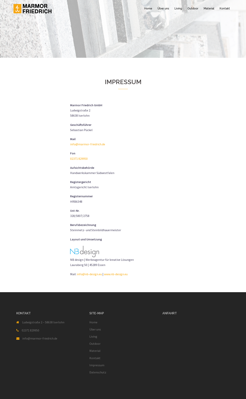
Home (148, 8)
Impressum (96, 365)
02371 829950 (79, 159)
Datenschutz (97, 372)
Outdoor (192, 8)
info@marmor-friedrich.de (87, 144)
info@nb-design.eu (89, 274)
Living (178, 8)
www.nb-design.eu (116, 274)
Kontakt (225, 8)
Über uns (163, 8)
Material (209, 8)
